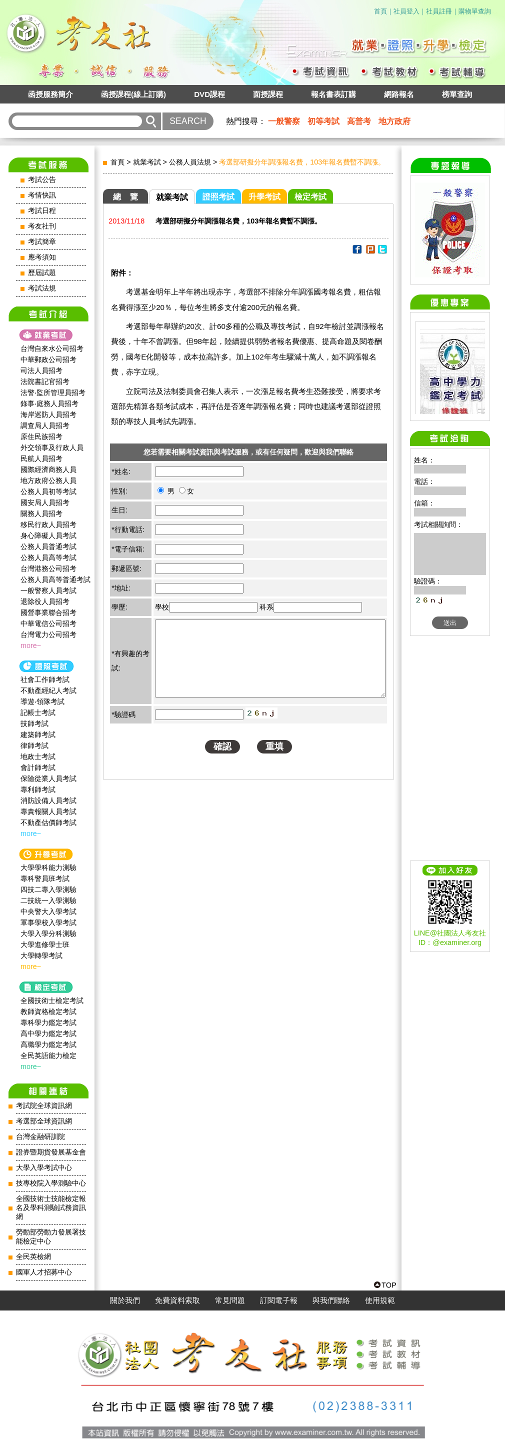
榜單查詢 (457, 94)
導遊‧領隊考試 (42, 702)
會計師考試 (38, 768)
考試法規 (42, 288)
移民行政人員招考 (48, 524)
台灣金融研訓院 (40, 1136)
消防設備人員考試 (48, 800)
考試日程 (42, 210)
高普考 (359, 121)
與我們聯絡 (331, 1300)
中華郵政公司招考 (48, 360)
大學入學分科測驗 (48, 934)
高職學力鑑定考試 (48, 1044)
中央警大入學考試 (48, 912)
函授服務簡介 (50, 94)
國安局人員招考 (45, 502)
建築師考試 (38, 734)
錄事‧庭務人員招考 (49, 404)
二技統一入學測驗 (48, 900)
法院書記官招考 (45, 382)
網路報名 (399, 94)
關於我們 (125, 1300)
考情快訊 (42, 195)
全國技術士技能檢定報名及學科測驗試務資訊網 (51, 1207)
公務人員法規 (190, 162)
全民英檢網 (33, 1256)
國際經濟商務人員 (48, 470)
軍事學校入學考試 (48, 922)
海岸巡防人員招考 (48, 414)
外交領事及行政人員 (52, 448)
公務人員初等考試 (48, 492)
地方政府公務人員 (48, 480)
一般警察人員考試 (48, 590)
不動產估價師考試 (48, 822)
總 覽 (125, 196)
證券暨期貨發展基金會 (51, 1152)
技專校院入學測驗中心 (51, 1183)
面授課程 (268, 94)
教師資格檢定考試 (48, 1012)
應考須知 (42, 257)
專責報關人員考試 (48, 812)
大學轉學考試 (41, 956)
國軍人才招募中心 (44, 1272)
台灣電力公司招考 (48, 634)
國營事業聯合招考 (48, 612)
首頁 (380, 11)
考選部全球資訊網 (44, 1121)
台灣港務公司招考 (48, 568)
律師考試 (34, 746)
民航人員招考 (41, 458)
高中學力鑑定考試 (48, 1034)
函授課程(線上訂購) (133, 94)
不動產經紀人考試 (48, 690)
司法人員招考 (41, 370)
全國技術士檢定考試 (52, 1000)
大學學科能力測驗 (48, 868)
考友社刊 (42, 226)
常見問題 (230, 1300)
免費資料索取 (177, 1300)
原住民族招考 (41, 436)
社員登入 (407, 11)
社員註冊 (439, 11)
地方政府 (394, 121)
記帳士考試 (38, 712)
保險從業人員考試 (48, 778)
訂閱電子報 (279, 1300)
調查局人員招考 (45, 426)
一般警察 (284, 121)
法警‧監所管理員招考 (53, 392)
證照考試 (218, 196)
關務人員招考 (41, 514)
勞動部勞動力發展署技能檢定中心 (51, 1236)
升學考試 (264, 196)
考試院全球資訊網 (44, 1106)
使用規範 (380, 1300)
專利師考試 (38, 790)
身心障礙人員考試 (48, 536)
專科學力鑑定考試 (48, 1022)
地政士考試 (38, 756)
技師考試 (34, 724)
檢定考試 (310, 196)
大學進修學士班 (45, 944)
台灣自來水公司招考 (52, 348)
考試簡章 (42, 242)
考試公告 (42, 180)
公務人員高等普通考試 (55, 580)
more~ (30, 646)
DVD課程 (209, 94)
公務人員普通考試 (48, 546)
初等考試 (324, 121)
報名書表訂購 (333, 94)
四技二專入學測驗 (48, 890)
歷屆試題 (42, 272)
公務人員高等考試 (48, 558)
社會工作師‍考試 (45, 680)
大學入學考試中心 (44, 1168)
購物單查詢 (474, 11)
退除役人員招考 (45, 602)
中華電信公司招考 (48, 624)
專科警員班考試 (45, 878)
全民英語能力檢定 (48, 1056)
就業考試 (147, 162)
